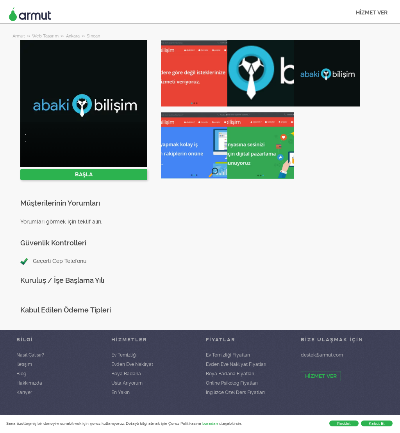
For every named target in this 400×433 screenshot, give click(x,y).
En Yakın (120, 392)
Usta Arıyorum (127, 383)
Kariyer (24, 392)
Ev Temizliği (124, 355)
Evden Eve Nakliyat (132, 364)
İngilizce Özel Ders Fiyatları (235, 392)
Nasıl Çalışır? (30, 355)
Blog (21, 373)
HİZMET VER (372, 12)
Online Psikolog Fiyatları (232, 383)
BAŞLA (84, 174)
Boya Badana (126, 373)
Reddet (344, 423)
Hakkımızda (29, 383)
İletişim (24, 364)
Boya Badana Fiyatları (230, 373)
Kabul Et (377, 423)
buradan (210, 423)
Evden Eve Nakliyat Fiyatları (236, 364)
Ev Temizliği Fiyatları (228, 355)
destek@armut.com (322, 355)
